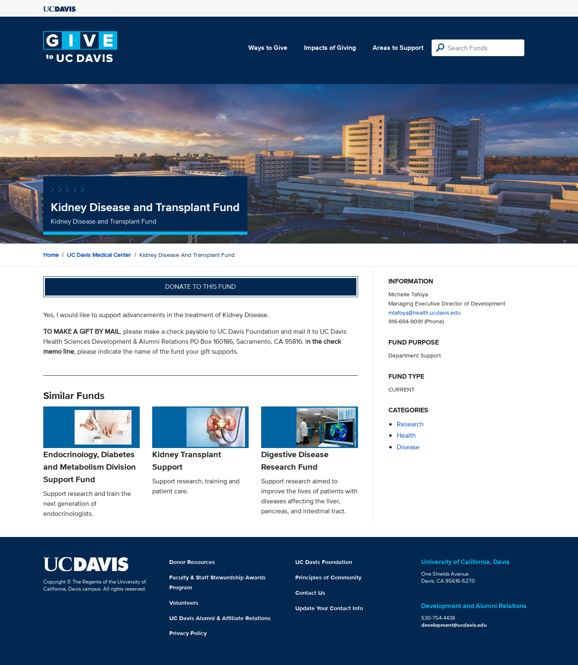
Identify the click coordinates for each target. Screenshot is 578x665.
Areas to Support (398, 47)
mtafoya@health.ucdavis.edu (424, 312)
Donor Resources (192, 562)
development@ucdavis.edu (454, 625)
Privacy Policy (188, 633)
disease (408, 447)
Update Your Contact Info (329, 608)
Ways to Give (267, 47)
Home (51, 255)
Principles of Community (328, 577)
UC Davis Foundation (323, 562)
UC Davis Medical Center (99, 255)
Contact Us (310, 593)
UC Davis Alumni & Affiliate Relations (220, 618)
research (410, 424)
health (406, 435)
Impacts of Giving (330, 47)
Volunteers (183, 602)
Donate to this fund (200, 286)
